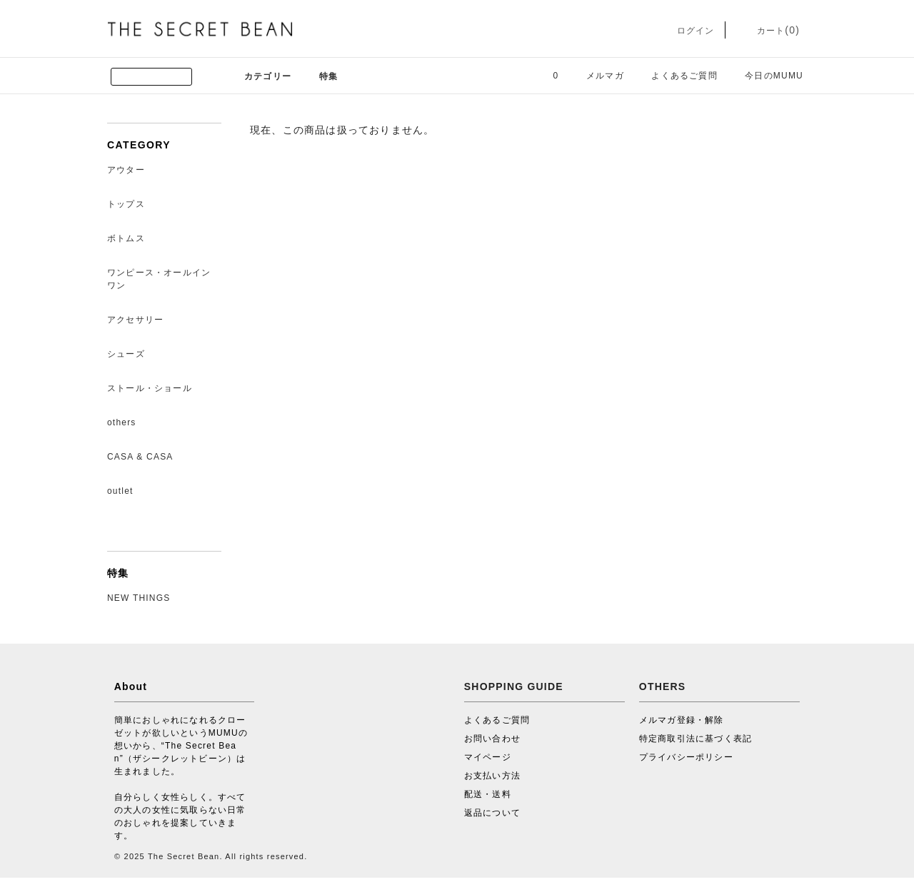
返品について (492, 813)
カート (768, 31)
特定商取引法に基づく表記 (695, 739)
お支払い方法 (492, 776)
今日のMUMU (765, 76)
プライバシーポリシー (686, 757)
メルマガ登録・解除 (681, 720)
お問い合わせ (492, 739)
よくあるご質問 (675, 76)
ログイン (685, 31)
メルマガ (596, 76)
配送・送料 (487, 794)
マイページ (487, 757)
